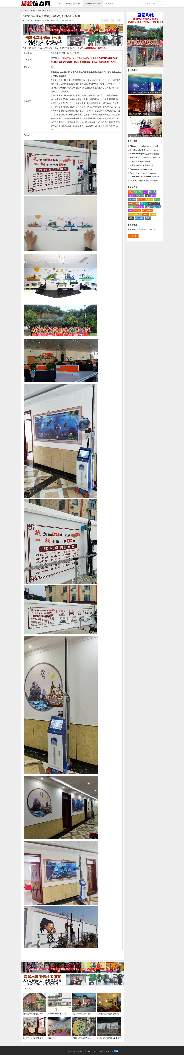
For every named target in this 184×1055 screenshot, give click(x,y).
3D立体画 (132, 199)
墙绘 (112, 20)
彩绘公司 (132, 207)
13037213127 (57, 58)
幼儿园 (156, 199)
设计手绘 (157, 207)
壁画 (145, 192)
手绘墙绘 (137, 211)
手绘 (130, 192)
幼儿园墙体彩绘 (134, 214)
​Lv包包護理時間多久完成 (140, 161)
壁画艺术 (140, 207)
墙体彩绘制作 (147, 211)
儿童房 (136, 203)
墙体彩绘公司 (154, 203)
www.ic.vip (109, 1051)
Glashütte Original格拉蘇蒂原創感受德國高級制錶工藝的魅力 (154, 154)
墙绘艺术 (104, 20)
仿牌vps (145, 229)
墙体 (147, 196)
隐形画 (148, 218)
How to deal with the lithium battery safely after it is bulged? (153, 150)
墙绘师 (153, 214)
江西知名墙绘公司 (73, 4)
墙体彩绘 (152, 192)
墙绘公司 (149, 207)
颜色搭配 (145, 214)
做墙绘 (131, 218)
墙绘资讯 (109, 4)
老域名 (130, 229)
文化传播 (149, 199)
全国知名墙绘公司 (93, 4)
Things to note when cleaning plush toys (146, 146)
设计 (130, 211)
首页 (59, 4)
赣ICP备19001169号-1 (88, 1051)
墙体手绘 (132, 196)
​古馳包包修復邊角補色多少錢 (141, 165)
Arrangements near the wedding (143, 173)
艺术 (119, 20)
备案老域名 (137, 229)
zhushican (27, 20)
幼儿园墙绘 (139, 218)
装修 (130, 203)
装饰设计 (144, 203)
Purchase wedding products (141, 169)
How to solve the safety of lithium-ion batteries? (149, 177)
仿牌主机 (152, 229)
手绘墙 (153, 196)
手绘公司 (140, 199)
